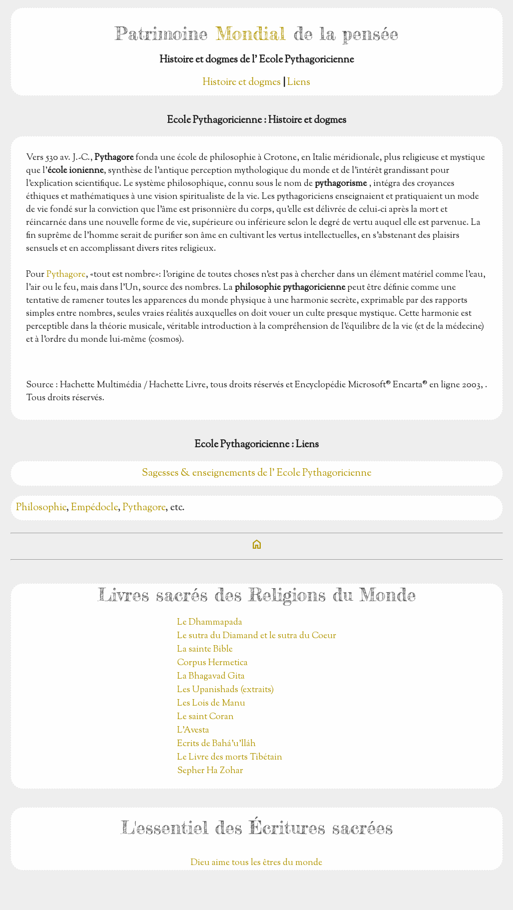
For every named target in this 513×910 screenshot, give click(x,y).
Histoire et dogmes (242, 82)
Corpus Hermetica (212, 663)
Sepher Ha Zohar (210, 771)
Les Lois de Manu (211, 703)
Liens (298, 82)
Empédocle (94, 508)
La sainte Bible (205, 649)
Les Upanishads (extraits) (225, 690)
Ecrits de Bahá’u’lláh (216, 744)
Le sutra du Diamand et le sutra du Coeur (256, 636)
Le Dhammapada (209, 622)
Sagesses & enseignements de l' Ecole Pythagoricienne (256, 473)
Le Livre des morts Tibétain (229, 757)
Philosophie (41, 508)
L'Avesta (193, 730)
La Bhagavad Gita (211, 676)
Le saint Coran (205, 717)
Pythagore (66, 274)
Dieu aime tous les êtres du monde (256, 863)
